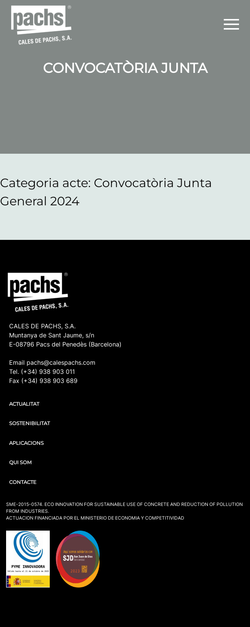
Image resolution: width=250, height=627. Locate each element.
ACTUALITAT (24, 404)
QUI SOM (20, 462)
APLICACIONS (26, 443)
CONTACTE (22, 482)
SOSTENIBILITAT (29, 423)
